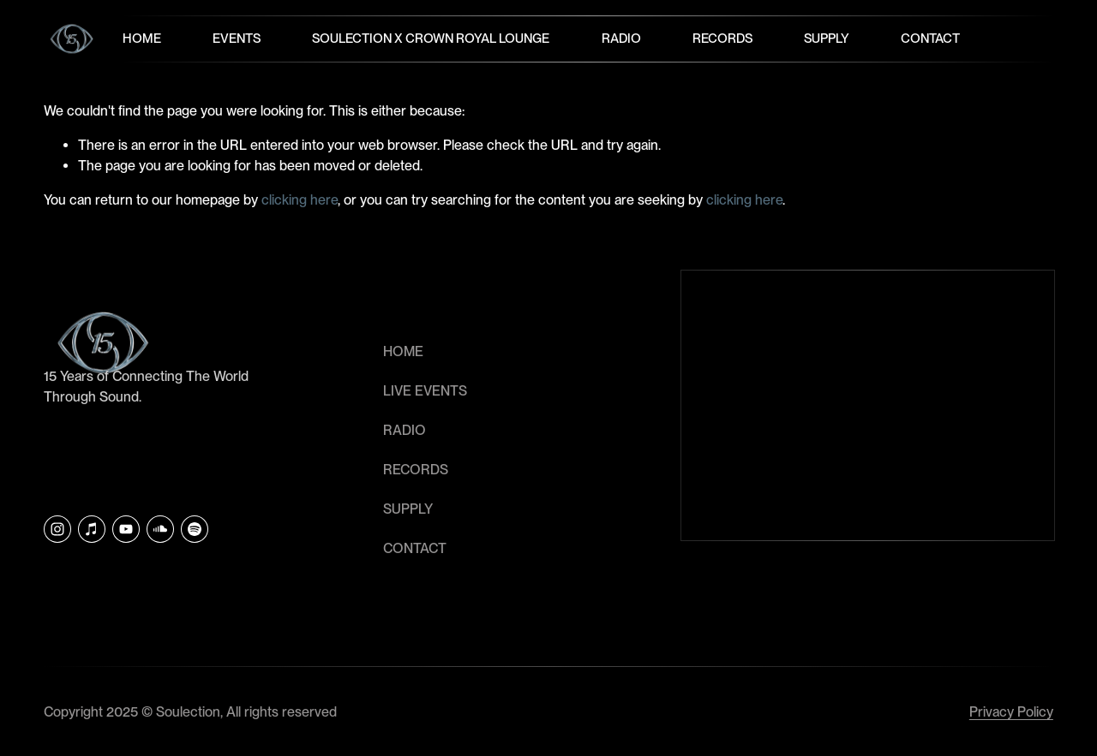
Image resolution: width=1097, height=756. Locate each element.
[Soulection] (194, 529)
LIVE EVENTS (425, 391)
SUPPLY (408, 509)
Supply (826, 38)
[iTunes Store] (91, 529)
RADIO (404, 430)
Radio (621, 38)
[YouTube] (126, 529)
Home (142, 38)
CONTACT (415, 548)
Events (237, 38)
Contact (930, 38)
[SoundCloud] (160, 529)
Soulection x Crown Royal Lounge (430, 38)
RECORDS (415, 469)
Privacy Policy (1011, 712)
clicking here (299, 200)
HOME (403, 351)
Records (722, 38)
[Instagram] (57, 529)
